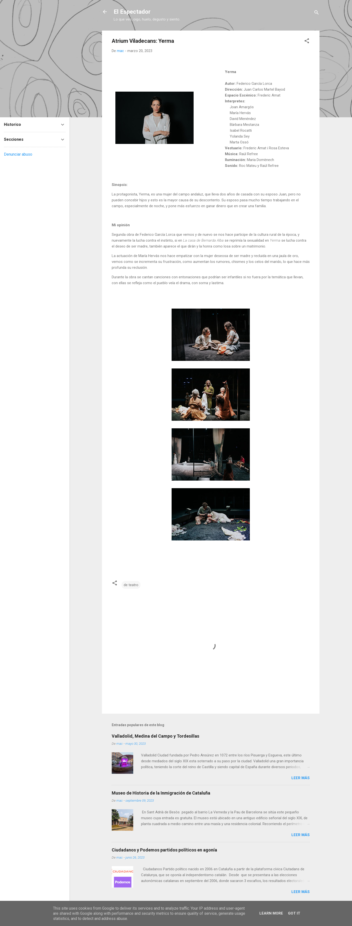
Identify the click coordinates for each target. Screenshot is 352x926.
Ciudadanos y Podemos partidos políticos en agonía (164, 849)
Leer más (300, 778)
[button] (307, 41)
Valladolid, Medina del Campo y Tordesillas (155, 736)
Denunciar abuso (18, 154)
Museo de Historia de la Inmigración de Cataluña (161, 793)
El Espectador (132, 11)
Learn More (271, 913)
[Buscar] (316, 13)
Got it (294, 913)
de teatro (131, 585)
